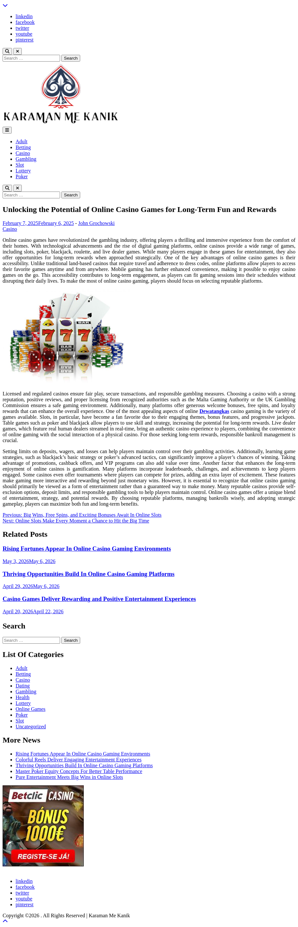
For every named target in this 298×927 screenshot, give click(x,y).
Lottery (23, 170)
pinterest (24, 39)
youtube (24, 34)
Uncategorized (31, 726)
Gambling (26, 159)
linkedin (24, 16)
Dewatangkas (215, 411)
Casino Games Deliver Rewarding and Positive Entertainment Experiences (99, 598)
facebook (25, 22)
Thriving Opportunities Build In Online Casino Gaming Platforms (89, 573)
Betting (23, 147)
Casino (23, 153)
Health (23, 697)
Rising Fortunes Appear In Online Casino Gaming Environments (87, 548)
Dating (23, 685)
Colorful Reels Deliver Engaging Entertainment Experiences (79, 759)
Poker (22, 176)
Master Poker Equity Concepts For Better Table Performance (79, 771)
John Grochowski (96, 223)
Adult (21, 141)
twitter (22, 28)
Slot (20, 165)
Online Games (30, 709)
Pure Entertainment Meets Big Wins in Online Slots (69, 777)
